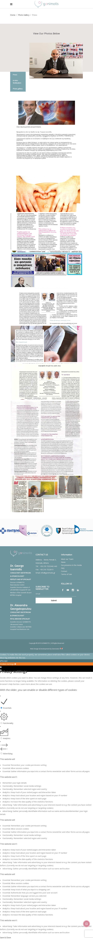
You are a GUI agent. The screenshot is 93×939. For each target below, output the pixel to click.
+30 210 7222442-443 (48, 566)
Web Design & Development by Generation (46, 649)
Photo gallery (18, 89)
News (63, 562)
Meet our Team (67, 559)
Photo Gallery (23, 15)
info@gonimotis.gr (48, 573)
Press (15, 75)
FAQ (62, 568)
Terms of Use (66, 574)
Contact (64, 571)
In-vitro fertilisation (17, 81)
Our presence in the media (71, 565)
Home (12, 15)
